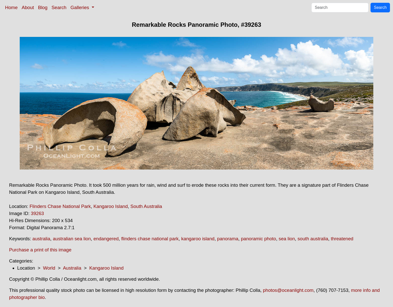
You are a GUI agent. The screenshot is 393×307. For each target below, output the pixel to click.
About (28, 7)
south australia (313, 238)
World (49, 268)
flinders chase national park (150, 238)
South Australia (146, 206)
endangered (106, 238)
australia (41, 238)
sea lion (287, 238)
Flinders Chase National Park (60, 206)
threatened (342, 238)
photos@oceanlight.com (288, 290)
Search (59, 7)
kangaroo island (197, 238)
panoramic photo (258, 238)
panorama (227, 238)
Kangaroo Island (110, 206)
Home (11, 7)
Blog (42, 7)
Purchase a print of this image (40, 249)
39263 (37, 213)
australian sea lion (72, 238)
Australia (72, 268)
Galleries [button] (80, 7)
